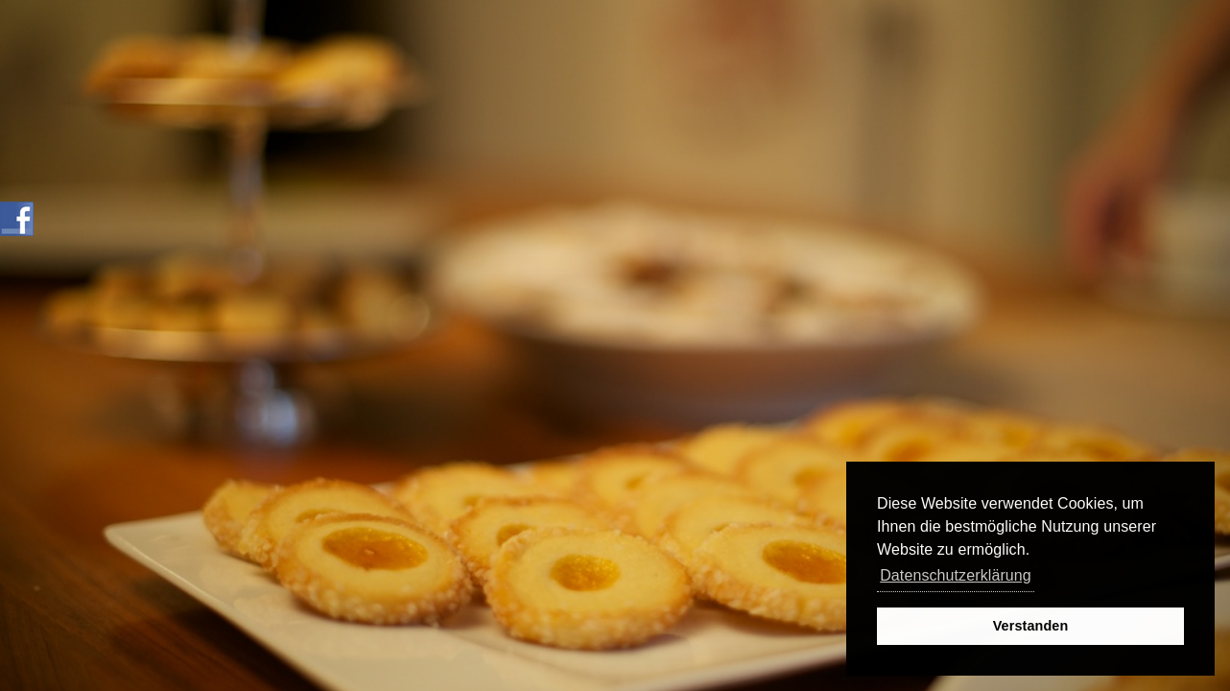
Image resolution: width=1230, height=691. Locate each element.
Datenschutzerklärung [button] (955, 575)
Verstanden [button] (1031, 625)
